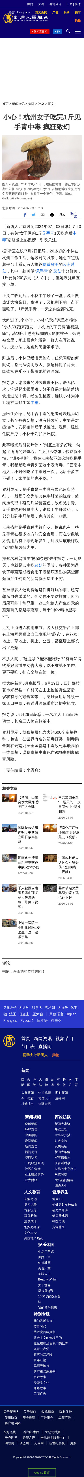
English (70, 1014)
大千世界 (44, 1285)
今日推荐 (27, 1098)
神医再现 (58, 1221)
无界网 (39, 1443)
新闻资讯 (18, 104)
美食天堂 (44, 1268)
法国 (12, 1014)
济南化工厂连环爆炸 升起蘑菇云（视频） (69, 832)
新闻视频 (33, 1117)
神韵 (30, 4)
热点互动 (61, 1129)
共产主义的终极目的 (48, 1338)
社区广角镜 (33, 1169)
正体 (69, 4)
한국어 (56, 1020)
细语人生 (61, 1185)
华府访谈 (31, 1157)
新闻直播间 (40, 31)
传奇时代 (40, 1326)
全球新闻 (31, 1124)
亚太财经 (31, 1180)
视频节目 (64, 1038)
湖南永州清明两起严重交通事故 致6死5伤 (28, 862)
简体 (78, 4)
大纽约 (24, 1008)
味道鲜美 (51, 264)
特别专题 (42, 1314)
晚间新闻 (31, 1141)
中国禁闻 (31, 1135)
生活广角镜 (46, 1251)
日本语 (42, 1020)
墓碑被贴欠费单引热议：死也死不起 (68, 892)
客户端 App (13, 1423)
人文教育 (32, 1192)
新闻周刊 (31, 1152)
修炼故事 (40, 1388)
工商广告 (40, 1393)
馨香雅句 (30, 1215)
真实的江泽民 (43, 1354)
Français (10, 1020)
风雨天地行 (41, 1366)
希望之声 (29, 1437)
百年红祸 (40, 1360)
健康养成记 (60, 1215)
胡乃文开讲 (60, 1210)
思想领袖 (61, 1146)
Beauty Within (47, 1279)
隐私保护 (65, 1411)
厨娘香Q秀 (45, 1291)
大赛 (41, 4)
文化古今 (30, 1232)
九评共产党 (41, 1349)
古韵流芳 (30, 1210)
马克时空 (61, 1174)
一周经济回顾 (34, 1163)
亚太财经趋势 (34, 1174)
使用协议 (11, 1417)
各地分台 (55, 4)
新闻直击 (31, 1146)
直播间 (45, 1046)
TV (58, 31)
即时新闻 (61, 1092)
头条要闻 (27, 1092)
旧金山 (24, 1014)
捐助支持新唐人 (35, 1055)
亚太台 (37, 1014)
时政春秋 (61, 1141)
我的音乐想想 (47, 1307)
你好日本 (44, 1257)
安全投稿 (29, 1417)
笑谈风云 (30, 1204)
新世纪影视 (57, 1443)
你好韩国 (44, 1262)
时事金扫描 (62, 1135)
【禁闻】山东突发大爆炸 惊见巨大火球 (28, 802)
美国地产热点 (33, 1238)
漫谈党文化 (41, 1382)
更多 (73, 1443)
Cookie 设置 (42, 1472)
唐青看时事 (62, 1163)
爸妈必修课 (32, 1227)
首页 (5, 104)
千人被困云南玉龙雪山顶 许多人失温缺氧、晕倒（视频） (28, 897)
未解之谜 (30, 1199)
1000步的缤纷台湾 (49, 1299)
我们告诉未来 (43, 1321)
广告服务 (47, 1417)
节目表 (28, 1046)
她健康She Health (64, 1204)
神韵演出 (27, 1104)
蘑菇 (57, 271)
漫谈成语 (30, 1221)
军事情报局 (62, 1157)
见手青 (48, 233)
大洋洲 (63, 1008)
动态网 (24, 1443)
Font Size (62, 214)
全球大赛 (44, 1104)
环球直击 (31, 1129)
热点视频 (44, 1092)
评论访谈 (63, 1117)
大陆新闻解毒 (64, 1180)
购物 (55, 1055)
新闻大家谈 (62, 1124)
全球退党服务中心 (53, 1437)
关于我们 (30, 1411)
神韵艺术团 (31, 1432)
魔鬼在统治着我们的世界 (51, 1343)
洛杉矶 (50, 1008)
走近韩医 (58, 1227)
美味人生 (44, 1274)
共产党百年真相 (45, 1332)
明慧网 (9, 1443)
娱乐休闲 (46, 1244)
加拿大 (37, 1008)
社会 (41, 104)
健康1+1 (58, 1199)
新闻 (25, 1070)
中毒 (34, 402)
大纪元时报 (52, 1432)
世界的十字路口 (66, 1169)
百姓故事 (40, 1377)
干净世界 (11, 1437)
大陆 (31, 104)
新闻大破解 (62, 1152)
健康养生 (60, 1192)
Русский (27, 1020)
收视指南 (47, 1411)
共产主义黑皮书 (45, 1371)
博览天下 (44, 1098)
